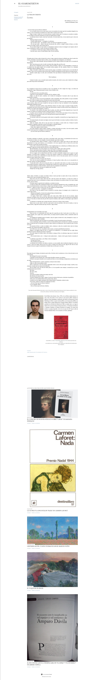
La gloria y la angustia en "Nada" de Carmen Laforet (47, 510)
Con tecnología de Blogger (46, 674)
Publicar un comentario (36, 423)
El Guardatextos (28, 3)
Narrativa (16, 19)
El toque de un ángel (35, 588)
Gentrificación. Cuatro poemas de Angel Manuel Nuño (48, 546)
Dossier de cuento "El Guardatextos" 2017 (18, 18)
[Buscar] (77, 3)
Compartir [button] (16, 12)
